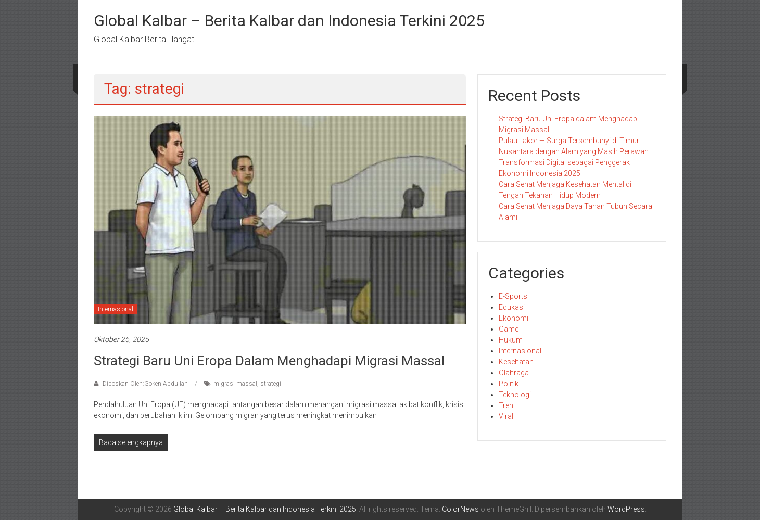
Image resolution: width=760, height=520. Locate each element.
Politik (508, 383)
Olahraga (514, 373)
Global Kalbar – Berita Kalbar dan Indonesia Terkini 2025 (289, 20)
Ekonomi (513, 318)
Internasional (115, 309)
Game (508, 329)
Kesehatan (516, 362)
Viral (506, 416)
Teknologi (515, 394)
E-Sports (513, 296)
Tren (506, 405)
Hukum (511, 340)
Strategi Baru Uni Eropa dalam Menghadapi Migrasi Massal (269, 361)
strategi (270, 383)
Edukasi (512, 307)
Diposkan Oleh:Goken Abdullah (145, 383)
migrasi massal (235, 383)
